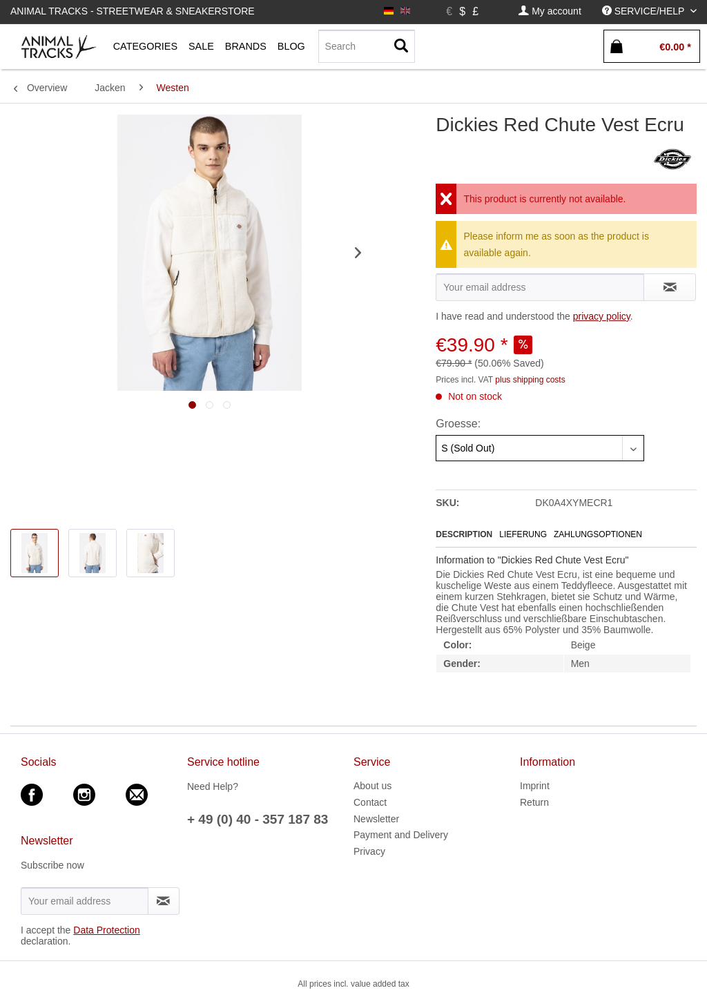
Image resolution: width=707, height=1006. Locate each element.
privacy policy (601, 316)
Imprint (535, 785)
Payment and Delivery (401, 834)
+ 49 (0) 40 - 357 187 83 (257, 819)
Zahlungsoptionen (598, 534)
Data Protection (106, 930)
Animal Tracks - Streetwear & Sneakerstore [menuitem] (132, 11)
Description (464, 534)
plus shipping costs (530, 380)
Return (534, 802)
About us (372, 785)
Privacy (369, 851)
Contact (370, 802)
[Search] (366, 46)
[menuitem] (549, 11)
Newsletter (376, 818)
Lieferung (523, 534)
